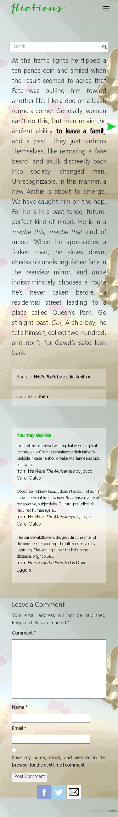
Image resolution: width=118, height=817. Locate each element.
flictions (35, 10)
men (43, 397)
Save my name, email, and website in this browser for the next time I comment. (59, 762)
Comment (24, 633)
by (62, 377)
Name (19, 708)
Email (19, 729)
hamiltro (112, 811)
